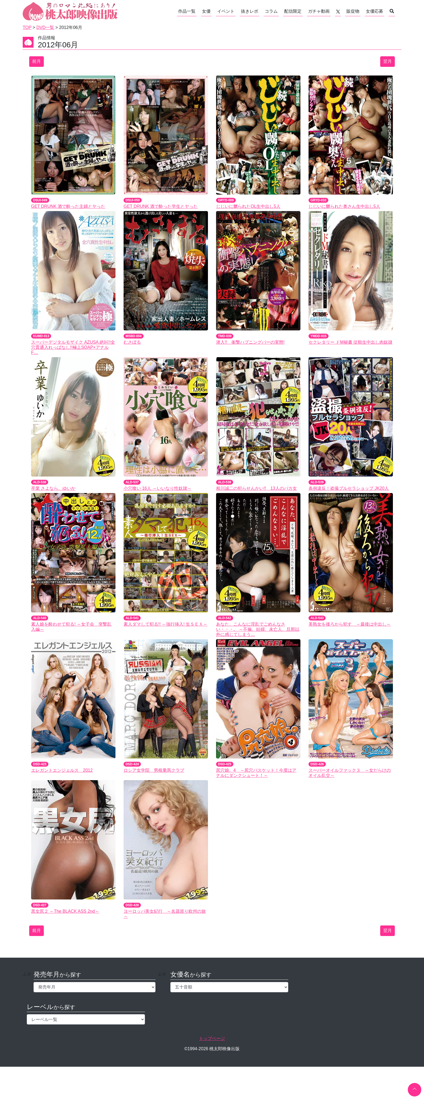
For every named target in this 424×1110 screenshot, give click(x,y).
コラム (271, 11)
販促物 (352, 11)
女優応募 (374, 11)
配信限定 (293, 11)
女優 (206, 11)
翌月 (387, 61)
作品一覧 (187, 11)
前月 (36, 61)
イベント (225, 11)
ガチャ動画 (319, 11)
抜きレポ (249, 11)
